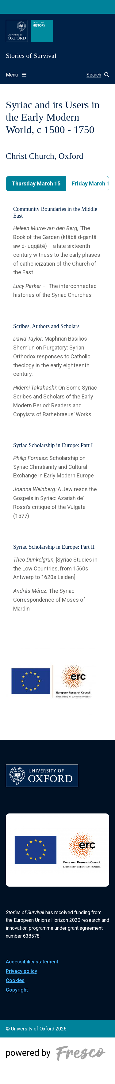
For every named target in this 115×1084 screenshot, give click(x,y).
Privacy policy (21, 971)
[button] (94, 75)
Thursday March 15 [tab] (36, 183)
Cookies (15, 980)
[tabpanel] (57, 409)
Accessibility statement (32, 962)
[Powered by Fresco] (58, 1060)
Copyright (17, 990)
